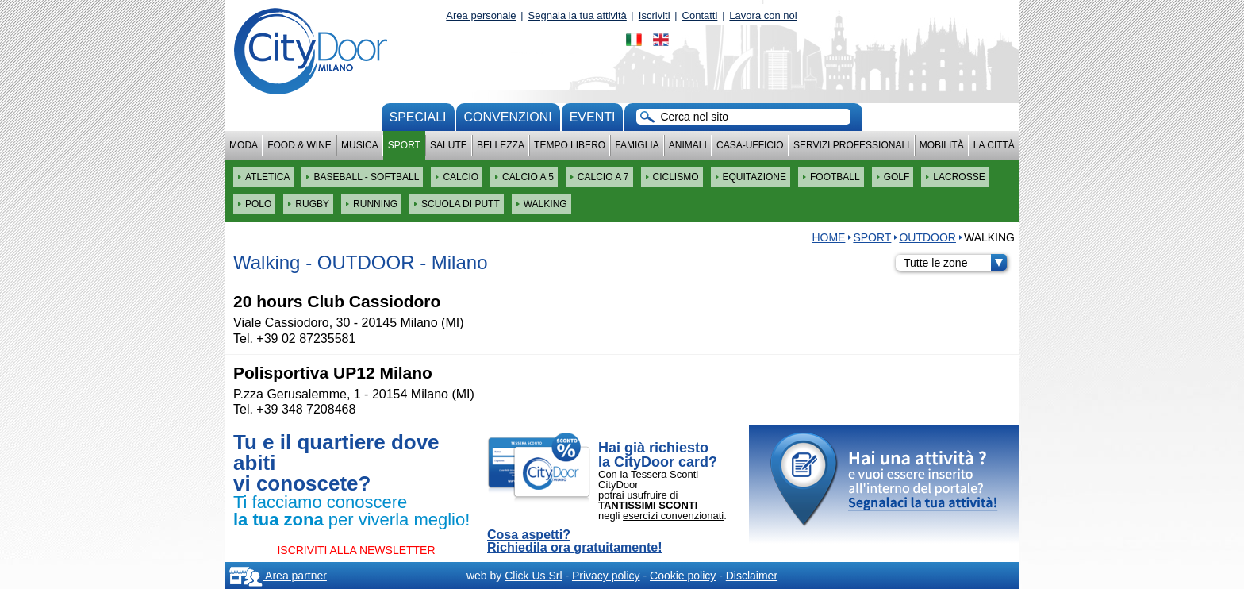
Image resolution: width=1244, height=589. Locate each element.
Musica (359, 145)
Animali (688, 145)
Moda (243, 145)
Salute (448, 145)
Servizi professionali (851, 145)
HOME (828, 237)
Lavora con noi (763, 15)
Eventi (593, 117)
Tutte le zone (955, 263)
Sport (404, 145)
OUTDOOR (927, 237)
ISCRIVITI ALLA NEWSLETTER (356, 550)
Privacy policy (606, 575)
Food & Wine (299, 145)
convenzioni (508, 117)
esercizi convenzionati (673, 516)
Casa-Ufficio (750, 145)
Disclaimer (752, 575)
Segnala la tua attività (577, 15)
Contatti (700, 15)
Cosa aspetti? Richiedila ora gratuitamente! (574, 541)
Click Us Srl (533, 575)
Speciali (418, 117)
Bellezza (500, 145)
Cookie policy (683, 575)
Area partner (278, 575)
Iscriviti (654, 15)
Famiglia (636, 145)
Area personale (481, 15)
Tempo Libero (569, 145)
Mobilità (942, 145)
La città (994, 145)
